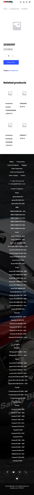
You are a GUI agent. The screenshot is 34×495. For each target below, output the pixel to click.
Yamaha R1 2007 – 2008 (17, 416)
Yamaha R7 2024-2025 (18, 457)
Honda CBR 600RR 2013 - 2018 (17, 305)
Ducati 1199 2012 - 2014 (18, 236)
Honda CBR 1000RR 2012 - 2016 (18, 281)
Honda (17, 267)
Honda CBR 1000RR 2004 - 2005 (18, 271)
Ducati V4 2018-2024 (18, 260)
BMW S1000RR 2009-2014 (18, 214)
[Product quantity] (9, 56)
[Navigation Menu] (30, 2)
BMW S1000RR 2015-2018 (18, 221)
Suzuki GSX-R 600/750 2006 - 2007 (17, 376)
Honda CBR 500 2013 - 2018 (18, 292)
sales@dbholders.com (17, 184)
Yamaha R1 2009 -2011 (18, 419)
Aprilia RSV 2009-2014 (18, 200)
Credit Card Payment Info (17, 172)
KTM (17, 341)
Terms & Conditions (13, 165)
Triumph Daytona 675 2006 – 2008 (17, 391)
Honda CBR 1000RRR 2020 (18, 288)
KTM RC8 (17, 344)
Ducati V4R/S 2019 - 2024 (18, 263)
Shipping (24, 165)
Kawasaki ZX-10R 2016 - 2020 (18, 330)
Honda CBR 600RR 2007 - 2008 (17, 298)
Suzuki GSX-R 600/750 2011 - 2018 (17, 383)
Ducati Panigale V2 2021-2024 (17, 253)
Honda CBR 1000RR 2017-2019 (17, 285)
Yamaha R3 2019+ (18, 436)
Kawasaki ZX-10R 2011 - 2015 (18, 327)
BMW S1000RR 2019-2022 (18, 225)
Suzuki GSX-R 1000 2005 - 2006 (18, 363)
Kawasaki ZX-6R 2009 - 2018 (18, 334)
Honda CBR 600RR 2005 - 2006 (17, 295)
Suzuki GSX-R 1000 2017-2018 (17, 373)
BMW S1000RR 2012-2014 (18, 218)
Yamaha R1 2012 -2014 (18, 423)
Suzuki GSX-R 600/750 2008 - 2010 (17, 380)
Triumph (17, 387)
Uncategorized (14, 9)
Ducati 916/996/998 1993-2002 (17, 250)
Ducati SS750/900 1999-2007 (18, 256)
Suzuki (17, 359)
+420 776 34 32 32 (18, 181)
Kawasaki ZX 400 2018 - (18, 320)
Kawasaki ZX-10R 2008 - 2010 (18, 323)
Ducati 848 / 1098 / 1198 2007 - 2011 (18, 246)
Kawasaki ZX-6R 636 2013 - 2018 (18, 337)
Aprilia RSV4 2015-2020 (17, 203)
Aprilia (17, 192)
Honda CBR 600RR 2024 (17, 309)
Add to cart (11, 62)
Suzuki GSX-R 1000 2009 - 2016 (18, 370)
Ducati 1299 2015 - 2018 (18, 239)
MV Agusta (17, 348)
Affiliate (11, 161)
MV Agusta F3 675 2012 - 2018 (17, 352)
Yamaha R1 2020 (17, 430)
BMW (17, 207)
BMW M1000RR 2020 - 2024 (17, 211)
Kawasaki (17, 313)
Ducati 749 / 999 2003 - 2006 (18, 243)
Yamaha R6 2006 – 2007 (17, 447)
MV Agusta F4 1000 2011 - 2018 (18, 355)
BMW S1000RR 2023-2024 (18, 228)
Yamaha (17, 405)
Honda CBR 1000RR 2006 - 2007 (18, 274)
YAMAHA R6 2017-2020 (18, 454)
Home (5, 9)
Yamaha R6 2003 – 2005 (17, 443)
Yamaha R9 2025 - (18, 460)
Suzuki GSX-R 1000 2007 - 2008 (18, 366)
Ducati (17, 232)
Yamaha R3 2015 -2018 (18, 433)
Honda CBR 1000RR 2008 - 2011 (18, 278)
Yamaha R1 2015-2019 (18, 426)
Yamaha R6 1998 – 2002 (17, 440)
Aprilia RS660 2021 (18, 196)
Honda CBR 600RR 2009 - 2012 (17, 302)
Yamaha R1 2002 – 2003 (17, 409)
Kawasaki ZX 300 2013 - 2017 (18, 316)
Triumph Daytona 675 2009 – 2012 (17, 394)
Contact (23, 175)
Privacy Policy (21, 161)
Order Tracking (13, 175)
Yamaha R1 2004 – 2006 (17, 412)
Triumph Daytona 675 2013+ (18, 398)
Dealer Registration (17, 168)
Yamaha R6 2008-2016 (18, 450)
